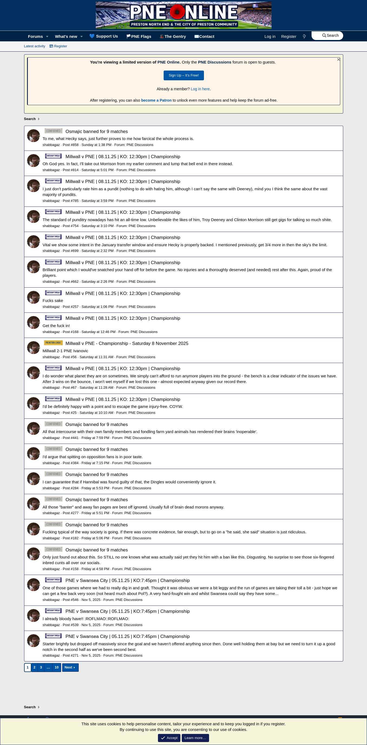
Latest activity (34, 46)
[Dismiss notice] (338, 60)
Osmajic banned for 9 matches (85, 131)
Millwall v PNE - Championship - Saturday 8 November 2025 (116, 343)
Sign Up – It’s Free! (184, 75)
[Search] (327, 35)
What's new (66, 36)
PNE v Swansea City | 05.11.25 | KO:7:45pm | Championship (116, 580)
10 (56, 667)
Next (68, 667)
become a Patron (156, 100)
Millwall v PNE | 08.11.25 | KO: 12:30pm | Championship (111, 156)
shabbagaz (51, 145)
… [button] (48, 667)
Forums (35, 36)
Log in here (200, 89)
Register (58, 46)
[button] (47, 36)
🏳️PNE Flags (138, 36)
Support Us (103, 36)
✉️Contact (204, 36)
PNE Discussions (214, 62)
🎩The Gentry (172, 36)
